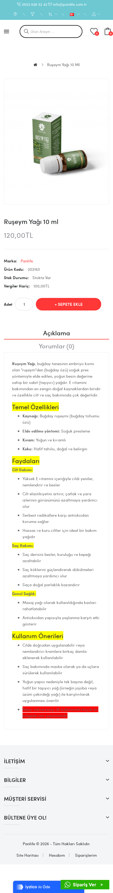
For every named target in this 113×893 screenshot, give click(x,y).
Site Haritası (27, 855)
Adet (8, 304)
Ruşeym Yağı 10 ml (63, 64)
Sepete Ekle (70, 304)
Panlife (27, 261)
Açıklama (56, 332)
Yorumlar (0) (56, 345)
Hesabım (57, 855)
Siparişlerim (86, 855)
